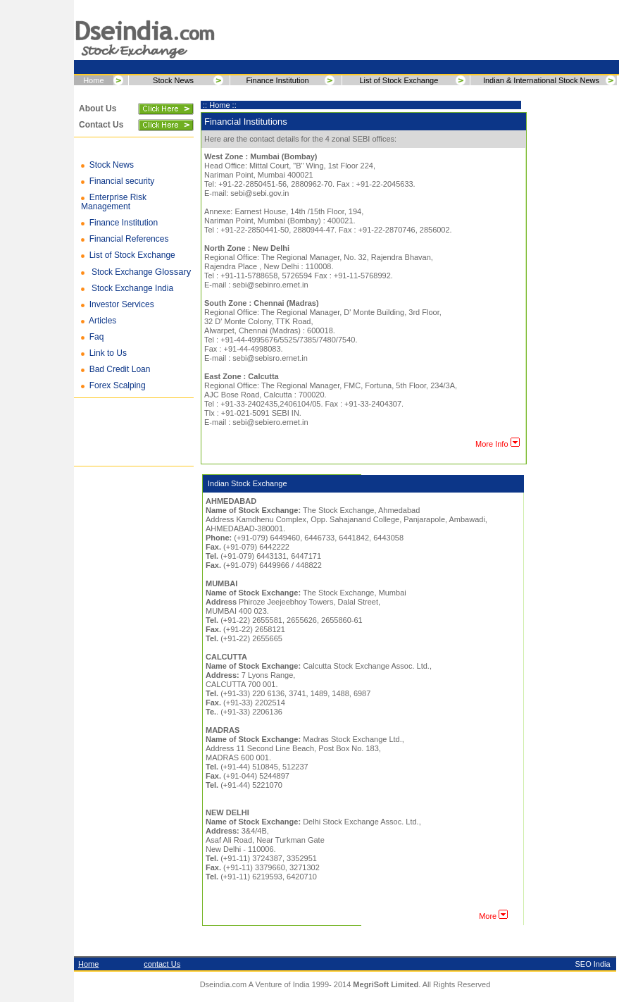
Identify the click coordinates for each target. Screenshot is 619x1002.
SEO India (593, 964)
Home (93, 80)
